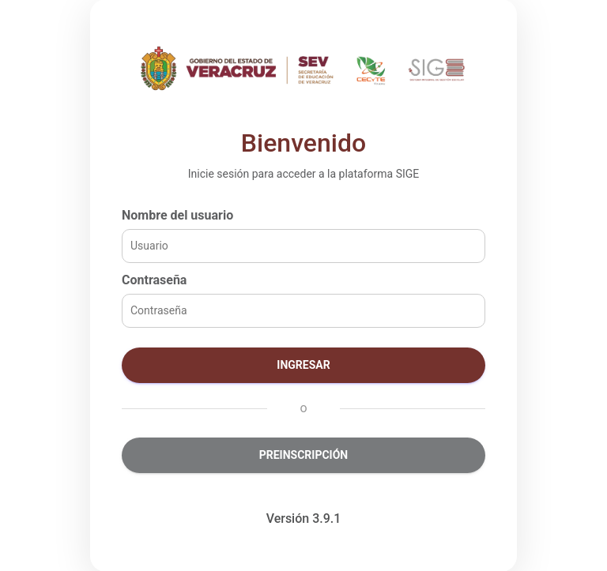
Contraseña (154, 279)
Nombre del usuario (177, 215)
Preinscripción (304, 455)
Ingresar (303, 365)
